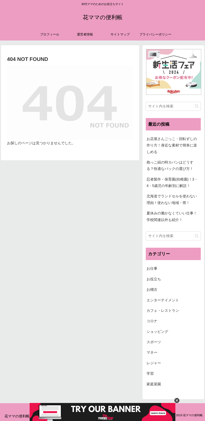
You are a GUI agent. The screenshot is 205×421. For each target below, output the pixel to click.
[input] (173, 106)
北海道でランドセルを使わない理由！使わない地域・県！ (172, 199)
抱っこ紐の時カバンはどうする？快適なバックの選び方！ (170, 165)
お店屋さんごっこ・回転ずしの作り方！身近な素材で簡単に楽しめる (172, 145)
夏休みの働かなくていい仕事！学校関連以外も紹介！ (172, 216)
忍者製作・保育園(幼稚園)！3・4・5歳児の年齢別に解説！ (172, 182)
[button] (196, 106)
